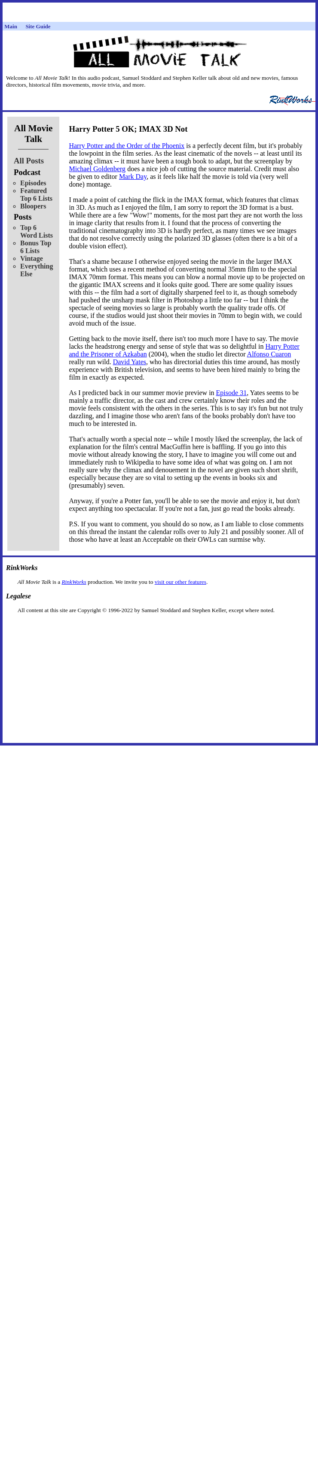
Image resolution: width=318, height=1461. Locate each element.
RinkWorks (73, 582)
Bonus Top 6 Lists (36, 246)
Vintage (31, 258)
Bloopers (33, 206)
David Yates (129, 361)
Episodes (33, 183)
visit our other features (180, 582)
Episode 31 (231, 392)
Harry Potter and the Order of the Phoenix (126, 145)
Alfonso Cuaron (269, 354)
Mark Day (133, 176)
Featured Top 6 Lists (36, 194)
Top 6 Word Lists (36, 231)
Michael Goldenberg (97, 168)
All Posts (29, 160)
